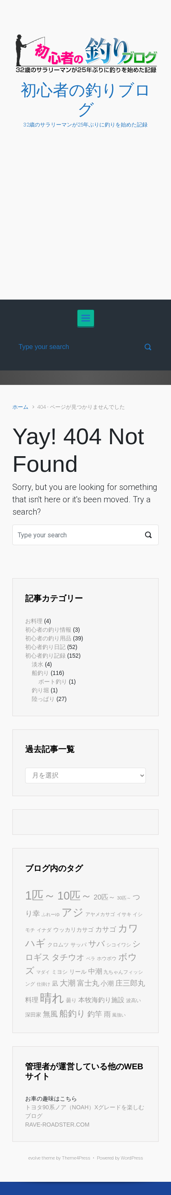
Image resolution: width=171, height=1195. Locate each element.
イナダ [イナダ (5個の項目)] (44, 930)
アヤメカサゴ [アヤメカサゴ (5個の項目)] (100, 914)
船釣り (40, 673)
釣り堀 (40, 690)
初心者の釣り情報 (48, 629)
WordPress (132, 1158)
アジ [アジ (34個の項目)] (72, 912)
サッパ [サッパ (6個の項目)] (78, 945)
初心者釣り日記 (45, 647)
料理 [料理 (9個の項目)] (31, 999)
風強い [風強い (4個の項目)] (119, 1014)
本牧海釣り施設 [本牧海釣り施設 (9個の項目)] (101, 999)
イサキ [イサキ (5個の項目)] (124, 914)
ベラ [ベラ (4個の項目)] (90, 958)
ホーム (20, 407)
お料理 (33, 621)
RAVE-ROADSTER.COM (57, 1124)
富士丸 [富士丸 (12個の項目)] (88, 983)
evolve (34, 1158)
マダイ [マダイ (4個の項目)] (43, 972)
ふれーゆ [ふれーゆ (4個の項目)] (51, 914)
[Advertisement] (85, 222)
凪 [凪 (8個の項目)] (55, 983)
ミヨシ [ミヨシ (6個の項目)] (60, 972)
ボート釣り (52, 681)
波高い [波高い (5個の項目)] (133, 1000)
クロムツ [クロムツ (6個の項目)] (58, 945)
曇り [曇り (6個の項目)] (71, 1000)
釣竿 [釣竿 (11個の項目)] (94, 1014)
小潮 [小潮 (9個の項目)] (107, 983)
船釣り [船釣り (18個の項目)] (72, 1014)
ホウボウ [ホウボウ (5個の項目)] (107, 958)
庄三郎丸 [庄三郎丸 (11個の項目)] (130, 983)
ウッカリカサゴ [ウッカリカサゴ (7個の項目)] (73, 929)
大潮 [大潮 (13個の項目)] (67, 983)
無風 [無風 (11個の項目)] (50, 1014)
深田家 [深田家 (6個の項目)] (33, 1015)
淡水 (37, 664)
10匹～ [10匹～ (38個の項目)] (74, 895)
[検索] (85, 347)
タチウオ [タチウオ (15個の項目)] (68, 957)
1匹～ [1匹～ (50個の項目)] (40, 895)
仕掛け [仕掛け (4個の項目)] (43, 984)
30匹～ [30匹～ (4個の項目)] (124, 897)
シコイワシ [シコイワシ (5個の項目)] (118, 945)
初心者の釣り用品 (48, 638)
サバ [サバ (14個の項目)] (96, 943)
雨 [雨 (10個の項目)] (107, 1014)
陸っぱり (43, 699)
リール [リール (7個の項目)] (78, 971)
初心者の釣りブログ (86, 100)
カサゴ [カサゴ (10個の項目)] (105, 929)
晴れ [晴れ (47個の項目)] (52, 998)
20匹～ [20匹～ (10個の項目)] (104, 897)
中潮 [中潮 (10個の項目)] (95, 971)
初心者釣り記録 (45, 655)
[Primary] (85, 318)
